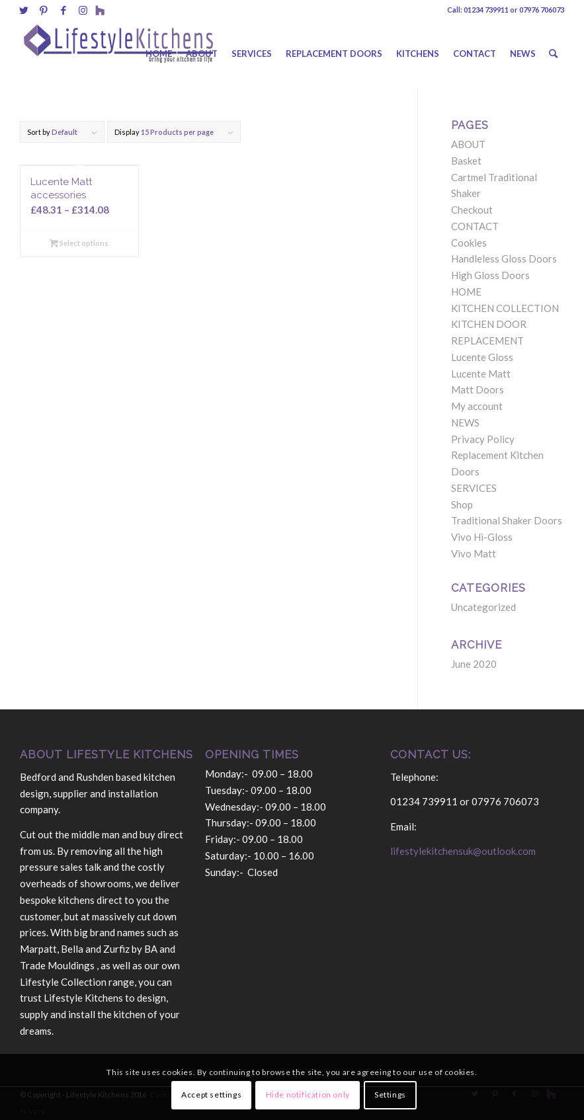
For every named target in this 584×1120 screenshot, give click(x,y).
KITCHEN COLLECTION (505, 308)
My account (477, 406)
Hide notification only (308, 1095)
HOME (466, 292)
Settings (390, 1095)
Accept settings (211, 1095)
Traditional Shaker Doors (506, 520)
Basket (466, 161)
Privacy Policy (483, 439)
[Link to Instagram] (83, 10)
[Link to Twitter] (23, 10)
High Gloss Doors (490, 275)
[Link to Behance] (99, 10)
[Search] (553, 53)
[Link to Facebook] (63, 10)
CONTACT (475, 226)
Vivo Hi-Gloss (482, 537)
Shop (462, 504)
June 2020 (474, 664)
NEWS (465, 422)
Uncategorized (483, 607)
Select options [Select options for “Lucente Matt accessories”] (79, 243)
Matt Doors (477, 389)
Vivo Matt (473, 553)
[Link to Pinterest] (43, 10)
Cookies (469, 243)
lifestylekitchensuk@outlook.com (463, 851)
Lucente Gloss (482, 357)
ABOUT (468, 144)
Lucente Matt (481, 374)
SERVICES (474, 488)
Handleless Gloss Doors (504, 258)
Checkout (472, 210)
